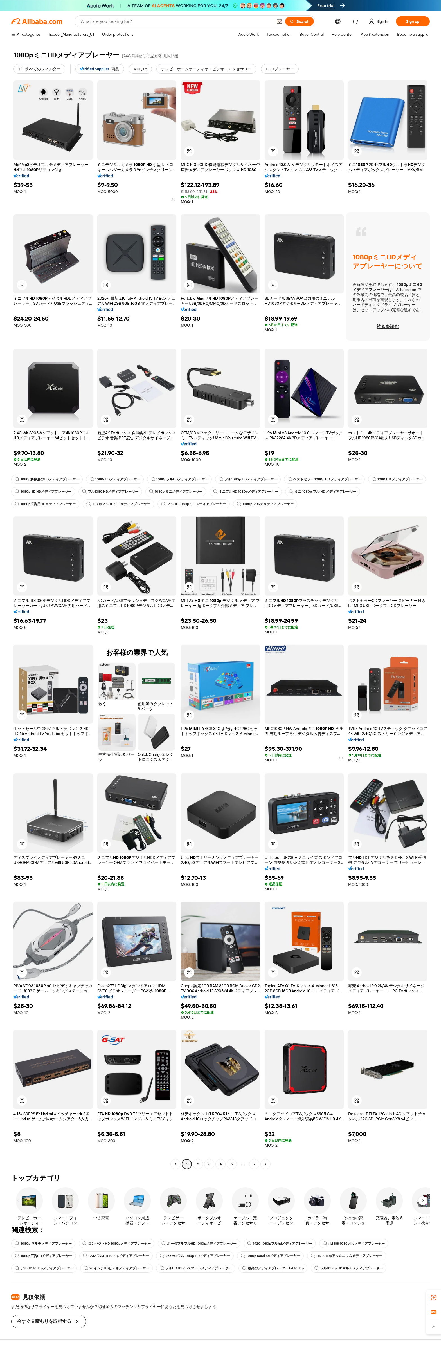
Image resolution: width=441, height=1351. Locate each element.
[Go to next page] (265, 1164)
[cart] (356, 22)
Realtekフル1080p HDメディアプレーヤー (195, 1256)
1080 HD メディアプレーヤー (397, 479)
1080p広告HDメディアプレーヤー (43, 1256)
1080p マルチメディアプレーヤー (265, 504)
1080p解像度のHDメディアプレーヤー (47, 479)
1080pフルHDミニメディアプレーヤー (118, 504)
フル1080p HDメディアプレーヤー (248, 479)
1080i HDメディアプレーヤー (115, 479)
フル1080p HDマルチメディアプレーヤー (348, 1268)
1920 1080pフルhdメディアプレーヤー (279, 1243)
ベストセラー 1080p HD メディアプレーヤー (324, 479)
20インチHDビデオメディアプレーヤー (116, 1268)
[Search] (299, 21)
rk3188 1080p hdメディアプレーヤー (354, 1243)
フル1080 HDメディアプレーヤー (110, 491)
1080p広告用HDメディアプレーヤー (45, 504)
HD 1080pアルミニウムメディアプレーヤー (346, 1256)
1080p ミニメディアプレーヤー (175, 491)
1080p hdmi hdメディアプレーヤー (270, 1256)
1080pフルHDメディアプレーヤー (179, 479)
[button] (279, 21)
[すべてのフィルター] (39, 69)
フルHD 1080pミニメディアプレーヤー (193, 504)
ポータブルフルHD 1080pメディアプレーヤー (199, 1243)
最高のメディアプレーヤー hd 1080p (273, 1268)
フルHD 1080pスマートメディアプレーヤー (195, 1268)
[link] (433, 1297)
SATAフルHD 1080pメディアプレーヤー (116, 1256)
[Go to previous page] (175, 1164)
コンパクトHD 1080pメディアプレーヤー (116, 1243)
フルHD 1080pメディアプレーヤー (44, 1268)
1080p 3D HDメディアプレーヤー (43, 491)
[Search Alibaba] (176, 21)
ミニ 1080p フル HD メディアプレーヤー (322, 491)
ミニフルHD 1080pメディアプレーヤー (245, 491)
